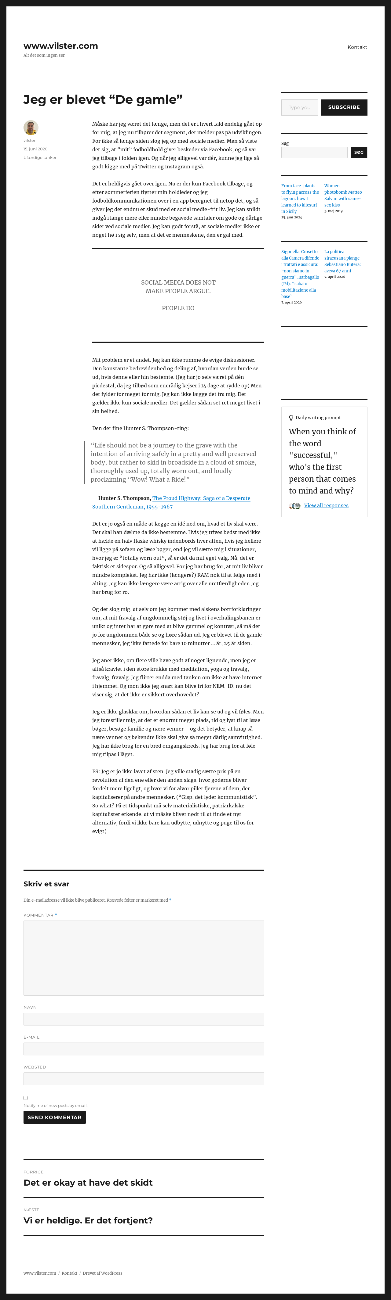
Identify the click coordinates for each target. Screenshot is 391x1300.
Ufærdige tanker (40, 157)
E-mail (32, 1037)
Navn (30, 1007)
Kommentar (40, 915)
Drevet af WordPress (102, 1273)
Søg (285, 143)
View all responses (326, 505)
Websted (35, 1067)
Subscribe (344, 107)
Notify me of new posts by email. (56, 1105)
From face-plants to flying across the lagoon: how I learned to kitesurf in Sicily (300, 198)
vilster (29, 140)
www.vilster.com (61, 46)
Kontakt (357, 47)
